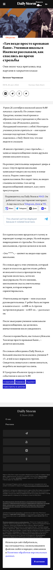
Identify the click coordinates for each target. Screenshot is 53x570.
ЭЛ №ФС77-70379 (21, 478)
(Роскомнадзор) (43, 476)
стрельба (8, 381)
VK (44, 204)
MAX (41, 197)
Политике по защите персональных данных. (36, 485)
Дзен (37, 204)
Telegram (29, 204)
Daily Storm (26, 4)
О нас (8, 419)
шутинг (31, 381)
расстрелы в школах (14, 386)
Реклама (10, 424)
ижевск (20, 381)
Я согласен (39, 561)
